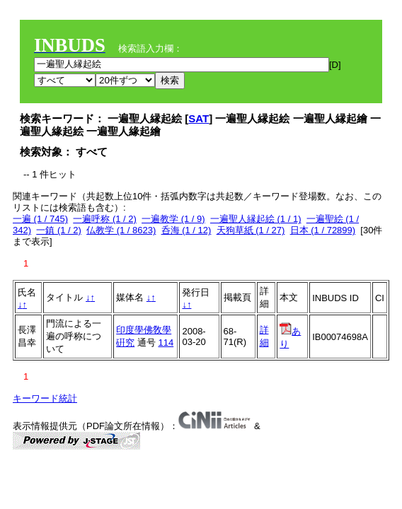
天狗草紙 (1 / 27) (251, 230)
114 (165, 342)
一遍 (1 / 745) (40, 218)
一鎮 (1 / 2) (58, 230)
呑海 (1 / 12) (186, 230)
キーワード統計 (45, 398)
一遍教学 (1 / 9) (173, 218)
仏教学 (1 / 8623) (121, 230)
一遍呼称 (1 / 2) (105, 218)
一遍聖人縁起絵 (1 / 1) (256, 218)
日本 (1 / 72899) (323, 230)
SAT (198, 118)
